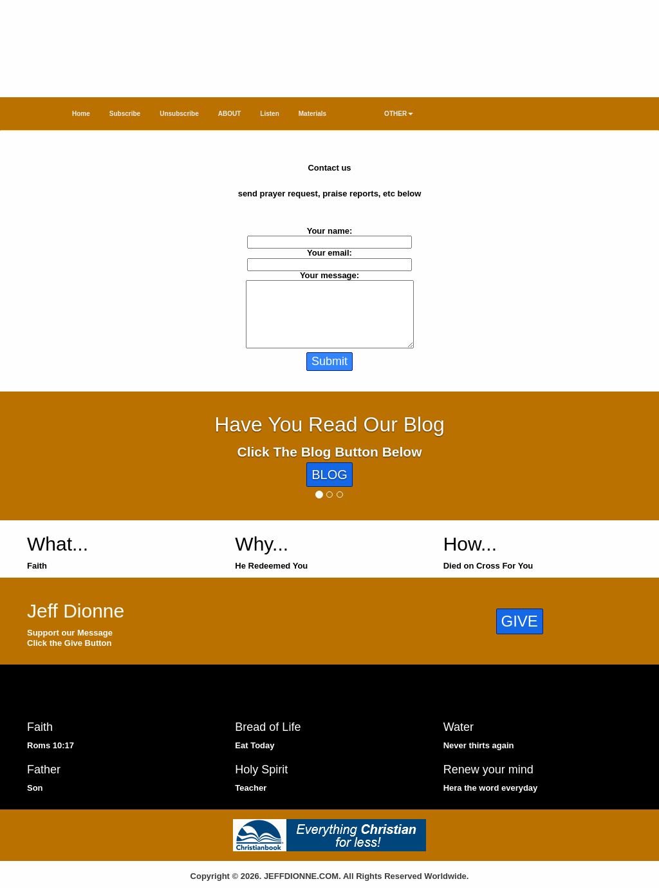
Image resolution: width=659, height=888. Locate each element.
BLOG (329, 475)
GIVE (519, 621)
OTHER (398, 113)
